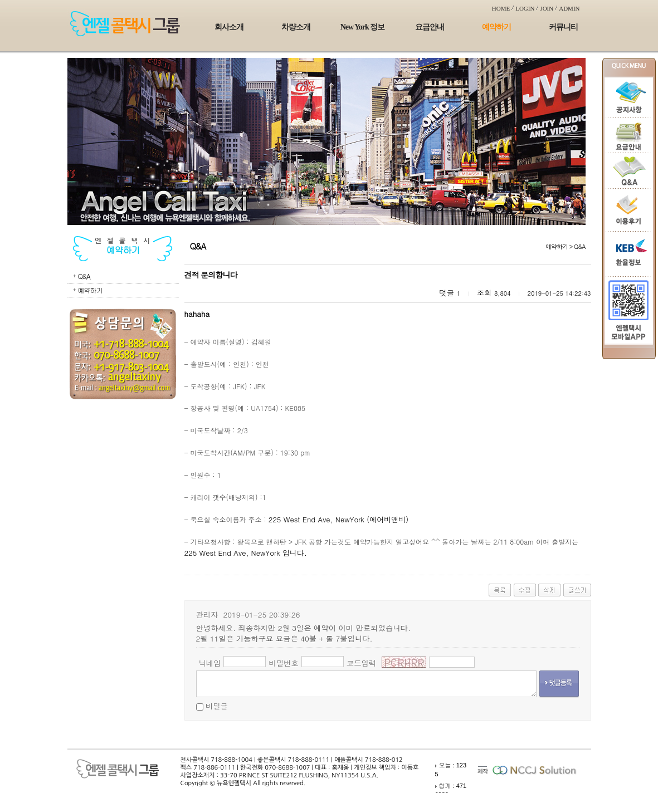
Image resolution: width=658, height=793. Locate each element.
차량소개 (295, 27)
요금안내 (429, 27)
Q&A (84, 276)
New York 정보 (362, 27)
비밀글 (217, 706)
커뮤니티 (563, 27)
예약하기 (496, 27)
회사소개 (229, 27)
